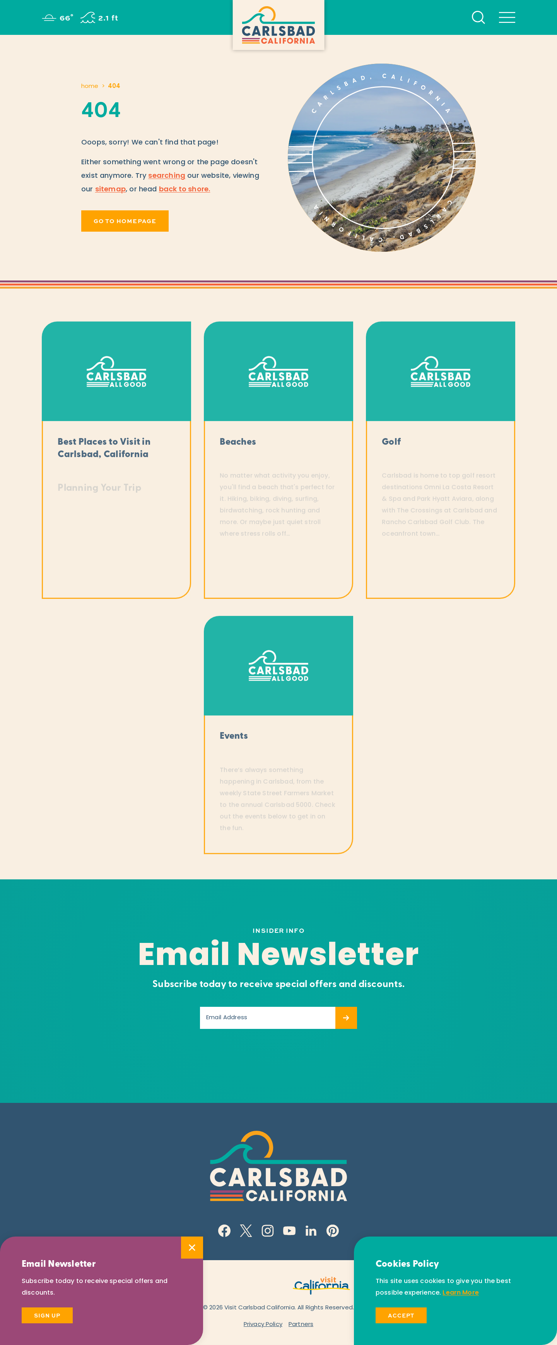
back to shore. (184, 189)
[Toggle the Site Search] (478, 17)
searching (166, 176)
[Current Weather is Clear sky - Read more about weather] (57, 17)
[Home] (279, 25)
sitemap (110, 189)
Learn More (461, 1293)
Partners (301, 1325)
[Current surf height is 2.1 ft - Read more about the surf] (99, 17)
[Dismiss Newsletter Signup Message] (192, 1248)
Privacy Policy (263, 1325)
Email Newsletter (278, 957)
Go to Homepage (125, 221)
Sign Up (47, 1315)
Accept (401, 1315)
